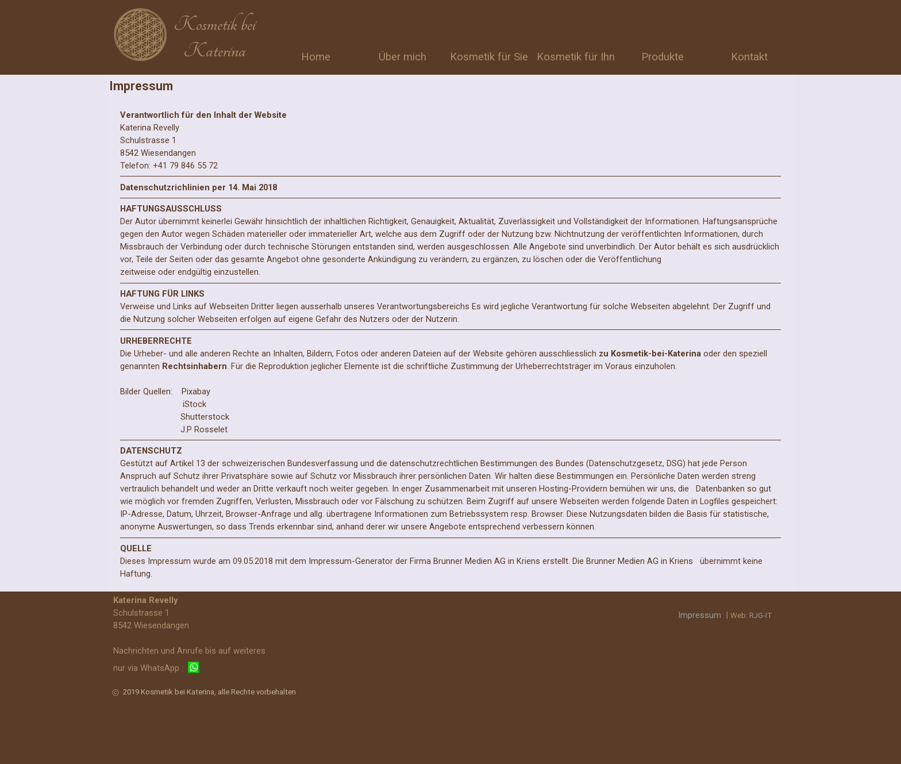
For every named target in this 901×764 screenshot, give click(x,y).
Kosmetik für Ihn (576, 57)
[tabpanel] (214, 37)
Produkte (662, 57)
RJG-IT (760, 615)
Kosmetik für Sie (489, 57)
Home (315, 57)
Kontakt (749, 57)
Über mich (402, 57)
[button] (193, 668)
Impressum (699, 615)
